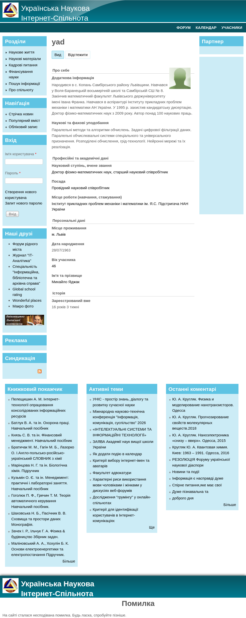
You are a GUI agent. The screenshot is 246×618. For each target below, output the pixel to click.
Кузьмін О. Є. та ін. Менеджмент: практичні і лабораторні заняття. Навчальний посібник (40, 483)
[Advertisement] (224, 134)
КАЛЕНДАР (206, 27)
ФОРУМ (184, 27)
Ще (151, 527)
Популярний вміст (24, 120)
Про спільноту (21, 90)
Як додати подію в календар (117, 454)
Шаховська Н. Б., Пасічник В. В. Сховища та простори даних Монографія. (38, 519)
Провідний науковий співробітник (80, 188)
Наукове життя (21, 52)
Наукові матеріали (25, 59)
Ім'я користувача (20, 154)
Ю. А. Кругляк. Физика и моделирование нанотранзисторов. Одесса (203, 405)
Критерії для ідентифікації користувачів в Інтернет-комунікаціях (115, 515)
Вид (59, 54)
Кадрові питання (23, 65)
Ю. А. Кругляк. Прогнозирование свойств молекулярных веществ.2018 (200, 422)
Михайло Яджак (65, 282)
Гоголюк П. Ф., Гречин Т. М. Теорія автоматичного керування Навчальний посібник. (40, 501)
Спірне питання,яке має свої (197, 485)
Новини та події (185, 472)
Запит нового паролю (23, 203)
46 (54, 266)
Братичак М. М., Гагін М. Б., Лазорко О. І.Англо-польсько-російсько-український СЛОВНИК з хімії (42, 452)
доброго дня (183, 498)
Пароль (13, 173)
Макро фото (23, 306)
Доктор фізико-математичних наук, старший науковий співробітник (110, 172)
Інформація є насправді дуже (197, 478)
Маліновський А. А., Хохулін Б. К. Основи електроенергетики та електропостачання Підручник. (40, 549)
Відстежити (78, 55)
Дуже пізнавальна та (190, 491)
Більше (69, 561)
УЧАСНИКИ (231, 27)
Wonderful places (27, 300)
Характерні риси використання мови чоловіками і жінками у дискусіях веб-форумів (119, 485)
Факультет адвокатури (112, 473)
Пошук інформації (24, 83)
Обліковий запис (23, 127)
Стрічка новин (21, 114)
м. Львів (59, 234)
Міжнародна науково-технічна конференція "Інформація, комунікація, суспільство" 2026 (119, 417)
